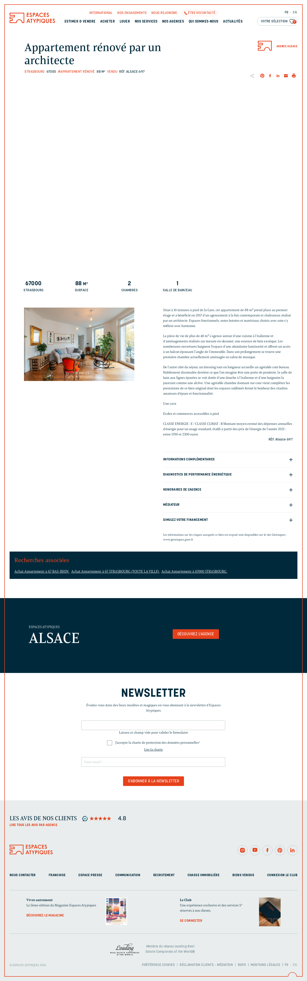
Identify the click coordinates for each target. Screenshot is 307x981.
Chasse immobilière (204, 875)
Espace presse (90, 875)
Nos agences (173, 22)
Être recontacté (201, 13)
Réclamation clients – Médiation (206, 965)
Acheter (107, 22)
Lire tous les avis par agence (33, 825)
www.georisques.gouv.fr (178, 539)
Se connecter (191, 921)
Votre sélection (278, 22)
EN (295, 12)
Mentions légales (265, 965)
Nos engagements (132, 13)
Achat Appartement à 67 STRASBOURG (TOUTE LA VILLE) (115, 571)
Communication (127, 875)
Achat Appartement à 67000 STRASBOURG (194, 571)
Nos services (146, 22)
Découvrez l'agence (195, 634)
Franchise (57, 875)
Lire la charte (153, 750)
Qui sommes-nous (203, 22)
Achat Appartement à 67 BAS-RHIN (42, 571)
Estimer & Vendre (80, 22)
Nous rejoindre (164, 13)
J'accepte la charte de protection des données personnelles (157, 743)
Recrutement (164, 875)
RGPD (242, 965)
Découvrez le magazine (45, 915)
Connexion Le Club (282, 875)
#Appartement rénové (76, 72)
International (100, 13)
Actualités (232, 22)
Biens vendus (243, 875)
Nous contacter (23, 875)
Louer (125, 22)
